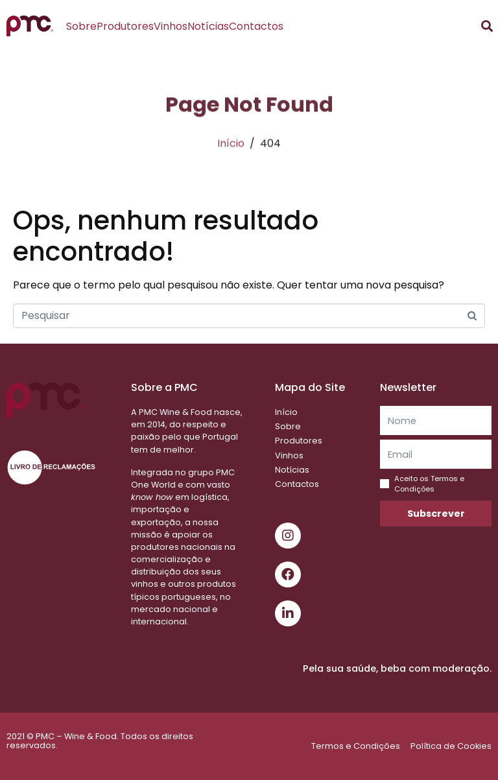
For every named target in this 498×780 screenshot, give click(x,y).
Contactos (256, 26)
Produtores (125, 26)
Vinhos (170, 26)
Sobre (81, 26)
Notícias (208, 26)
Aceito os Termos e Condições (429, 483)
